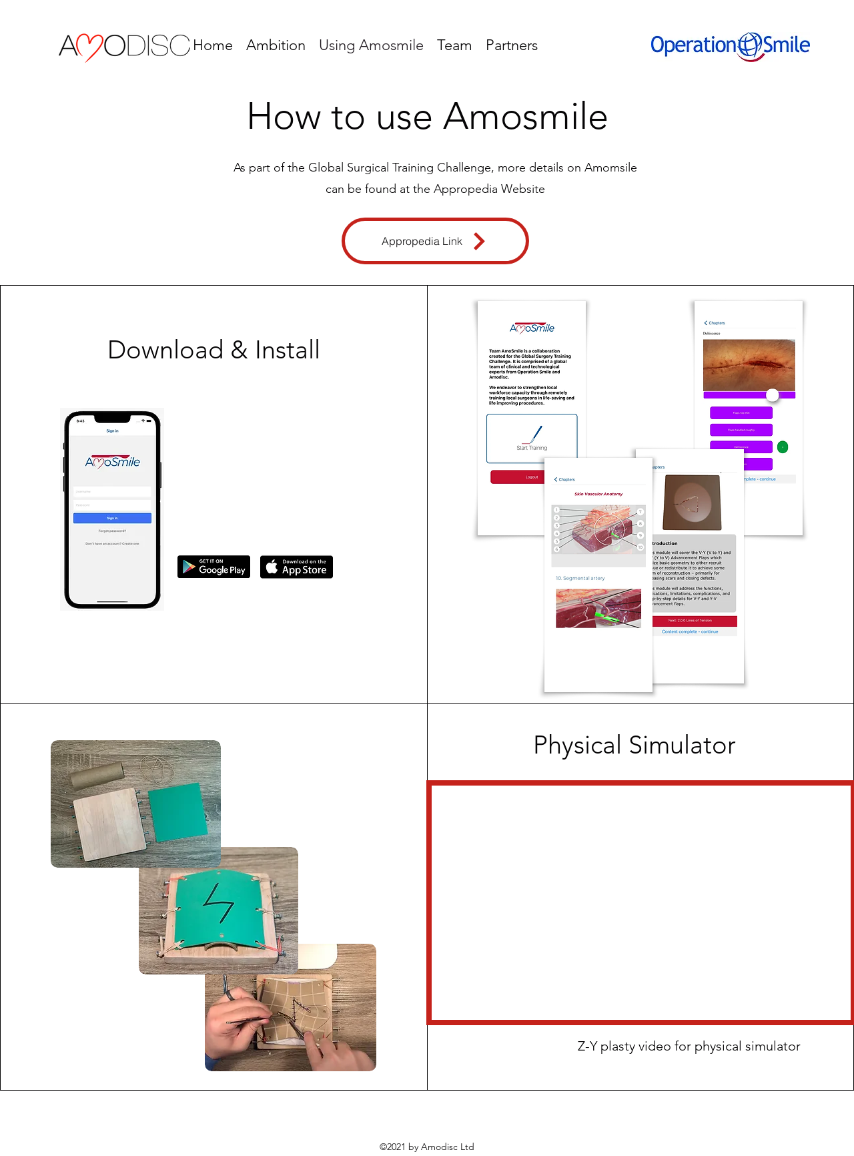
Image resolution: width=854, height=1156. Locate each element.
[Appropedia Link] (435, 241)
